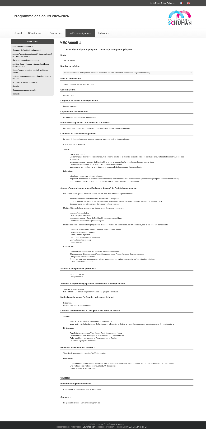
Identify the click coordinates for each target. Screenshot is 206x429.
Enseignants (56, 33)
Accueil (18, 33)
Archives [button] (103, 33)
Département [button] (35, 33)
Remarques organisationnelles (25, 90)
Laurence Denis (89, 427)
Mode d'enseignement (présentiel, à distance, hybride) (30, 71)
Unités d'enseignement (80, 33)
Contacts (16, 94)
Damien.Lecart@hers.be (90, 403)
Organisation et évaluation (23, 46)
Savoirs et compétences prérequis (26, 60)
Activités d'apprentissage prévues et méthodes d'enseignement (31, 65)
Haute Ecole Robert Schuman (162, 3)
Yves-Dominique (72, 84)
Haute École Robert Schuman (111, 424)
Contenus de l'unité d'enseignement (27, 50)
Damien (89, 84)
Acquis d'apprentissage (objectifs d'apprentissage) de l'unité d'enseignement (32, 55)
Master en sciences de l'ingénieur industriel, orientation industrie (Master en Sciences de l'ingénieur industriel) (107, 73)
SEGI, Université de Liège (138, 427)
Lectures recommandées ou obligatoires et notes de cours (32, 77)
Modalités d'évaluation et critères (25, 82)
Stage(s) (16, 86)
